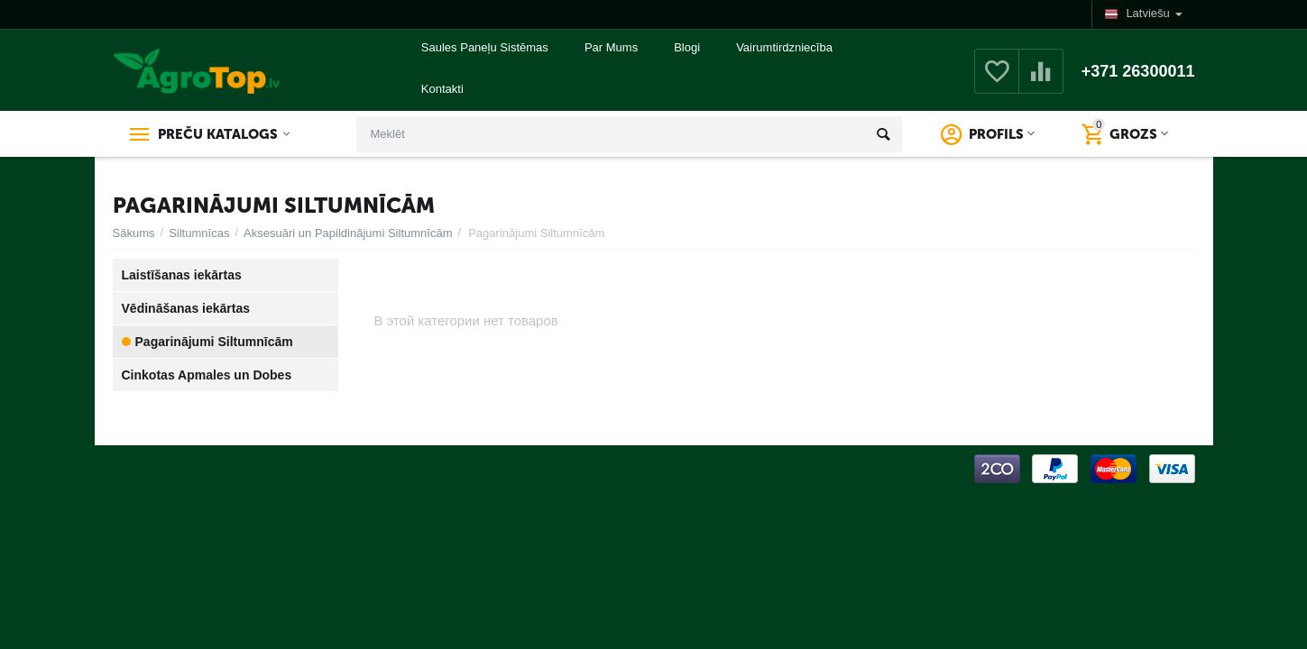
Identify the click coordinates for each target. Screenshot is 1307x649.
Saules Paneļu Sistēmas (484, 47)
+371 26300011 (1138, 71)
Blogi (687, 47)
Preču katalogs (218, 134)
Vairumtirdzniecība (784, 47)
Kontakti (442, 89)
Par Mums (611, 47)
